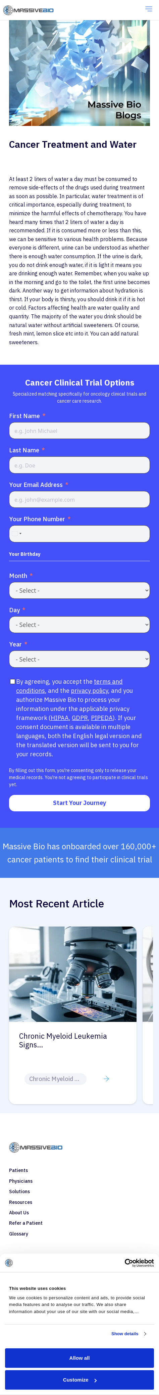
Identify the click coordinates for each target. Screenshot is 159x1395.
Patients (18, 1170)
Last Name (24, 450)
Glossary (18, 1234)
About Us (19, 1213)
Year (15, 644)
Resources (20, 1202)
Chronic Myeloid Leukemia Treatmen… (63, 1040)
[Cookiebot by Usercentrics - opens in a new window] (124, 1263)
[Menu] (149, 10)
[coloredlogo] (36, 10)
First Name (24, 416)
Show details (125, 1333)
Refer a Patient (26, 1223)
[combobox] (16, 534)
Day (14, 610)
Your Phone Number (37, 519)
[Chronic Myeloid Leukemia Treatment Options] (73, 931)
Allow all (79, 1358)
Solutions (19, 1191)
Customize (80, 1380)
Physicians (21, 1181)
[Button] (106, 1079)
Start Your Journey (79, 803)
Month (18, 576)
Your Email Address (36, 485)
